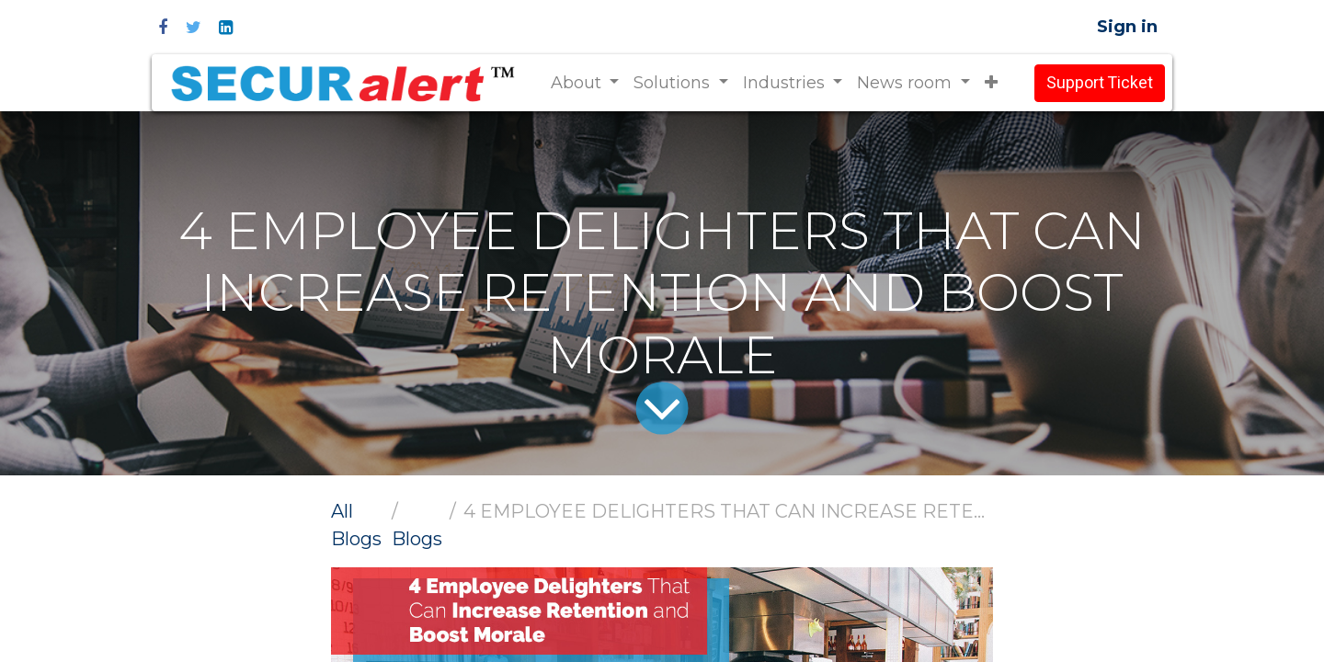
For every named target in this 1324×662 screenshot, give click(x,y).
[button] (991, 83)
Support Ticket (1099, 83)
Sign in (1127, 27)
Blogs (417, 539)
